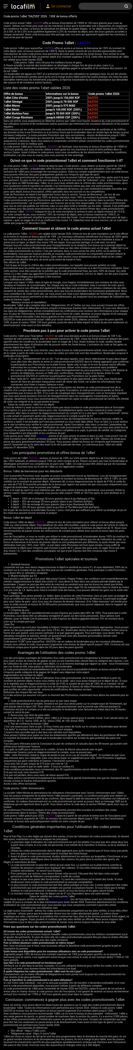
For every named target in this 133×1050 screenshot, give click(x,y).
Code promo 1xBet (59, 899)
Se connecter (61, 6)
